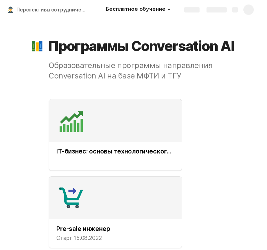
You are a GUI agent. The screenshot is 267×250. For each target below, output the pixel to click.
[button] (168, 9)
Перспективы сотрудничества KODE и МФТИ (53, 9)
